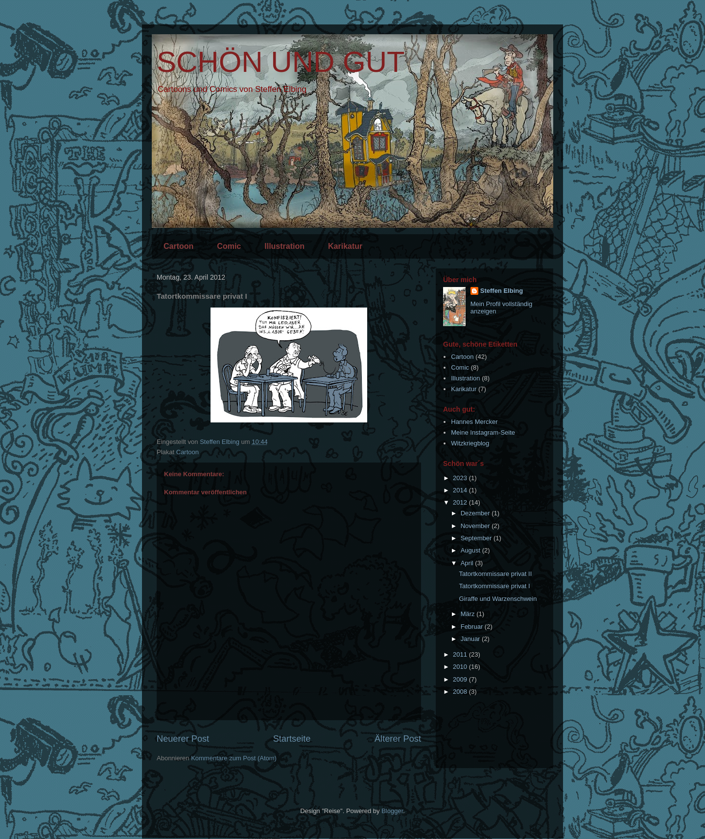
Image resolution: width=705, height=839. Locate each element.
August (471, 550)
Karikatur (345, 246)
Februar (473, 626)
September (477, 538)
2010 (461, 666)
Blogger (392, 811)
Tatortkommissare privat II (495, 573)
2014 (461, 490)
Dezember (476, 513)
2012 (461, 502)
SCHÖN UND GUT (281, 61)
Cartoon (178, 246)
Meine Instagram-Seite (483, 432)
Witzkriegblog (470, 443)
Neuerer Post (183, 739)
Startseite (292, 739)
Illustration (284, 246)
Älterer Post (398, 739)
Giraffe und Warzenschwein (498, 598)
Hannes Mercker (474, 421)
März (469, 614)
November (476, 526)
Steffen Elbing (501, 290)
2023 (461, 478)
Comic (229, 246)
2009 (461, 679)
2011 (461, 654)
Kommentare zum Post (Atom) (234, 758)
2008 (461, 691)
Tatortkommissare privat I (494, 586)
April (468, 563)
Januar (471, 638)
